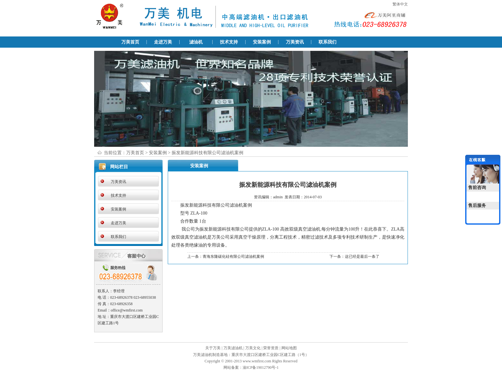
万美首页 (130, 42)
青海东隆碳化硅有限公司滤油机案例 (233, 256)
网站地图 (289, 348)
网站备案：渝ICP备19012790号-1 (251, 367)
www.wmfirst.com (257, 361)
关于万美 (213, 348)
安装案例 (262, 42)
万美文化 (253, 348)
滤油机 (196, 42)
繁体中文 (400, 4)
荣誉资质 (271, 348)
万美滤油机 (233, 348)
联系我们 (327, 42)
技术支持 (229, 42)
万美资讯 (295, 42)
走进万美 (163, 42)
